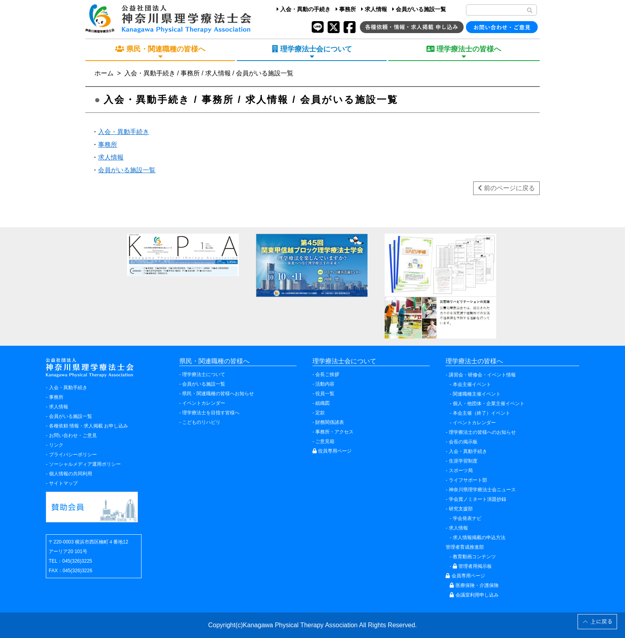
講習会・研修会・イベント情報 (482, 375)
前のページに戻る (506, 188)
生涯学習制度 (463, 461)
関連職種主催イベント (477, 394)
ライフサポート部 (468, 480)
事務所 (346, 9)
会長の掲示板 (463, 442)
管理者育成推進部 (465, 547)
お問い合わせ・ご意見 (73, 435)
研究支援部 (461, 509)
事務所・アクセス (334, 432)
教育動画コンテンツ (474, 556)
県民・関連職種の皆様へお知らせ (218, 393)
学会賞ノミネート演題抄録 (477, 499)
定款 (320, 412)
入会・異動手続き (123, 131)
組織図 (322, 403)
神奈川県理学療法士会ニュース (482, 489)
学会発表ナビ (467, 518)
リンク (56, 445)
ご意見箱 (324, 441)
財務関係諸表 (329, 422)
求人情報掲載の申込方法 (479, 537)
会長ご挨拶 (327, 374)
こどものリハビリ (201, 422)
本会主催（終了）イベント (481, 413)
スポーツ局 (461, 470)
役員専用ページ (332, 451)
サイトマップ (63, 483)
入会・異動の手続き (303, 9)
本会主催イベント (472, 384)
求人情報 (374, 9)
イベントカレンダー (203, 403)
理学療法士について (203, 374)
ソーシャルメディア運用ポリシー (85, 464)
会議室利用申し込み (474, 595)
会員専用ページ (465, 576)
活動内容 (324, 384)
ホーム (104, 73)
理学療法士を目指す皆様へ (211, 412)
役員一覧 (324, 393)
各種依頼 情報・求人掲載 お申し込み (88, 426)
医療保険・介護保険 (474, 585)
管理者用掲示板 (472, 566)
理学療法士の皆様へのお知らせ (482, 432)
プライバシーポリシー (73, 454)
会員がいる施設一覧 (419, 9)
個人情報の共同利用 (70, 474)
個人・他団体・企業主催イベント (489, 403)
